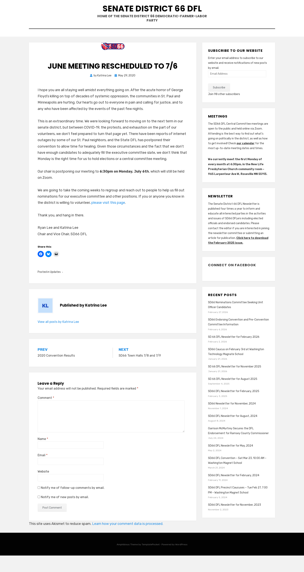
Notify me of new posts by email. (65, 513)
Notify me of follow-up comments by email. (72, 504)
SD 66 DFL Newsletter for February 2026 (233, 353)
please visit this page (108, 219)
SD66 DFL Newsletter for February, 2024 (233, 491)
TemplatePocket (151, 561)
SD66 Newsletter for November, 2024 (232, 420)
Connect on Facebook (232, 281)
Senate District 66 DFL (152, 15)
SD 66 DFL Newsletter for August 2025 (232, 395)
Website (43, 488)
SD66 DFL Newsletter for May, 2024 (230, 462)
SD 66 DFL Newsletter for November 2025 (234, 383)
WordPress (181, 561)
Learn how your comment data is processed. (127, 540)
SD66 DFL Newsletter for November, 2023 (234, 521)
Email (43, 471)
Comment (46, 414)
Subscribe (219, 104)
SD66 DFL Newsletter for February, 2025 (233, 407)
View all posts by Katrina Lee (58, 338)
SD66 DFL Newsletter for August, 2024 (232, 432)
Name (43, 455)
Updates (55, 288)
